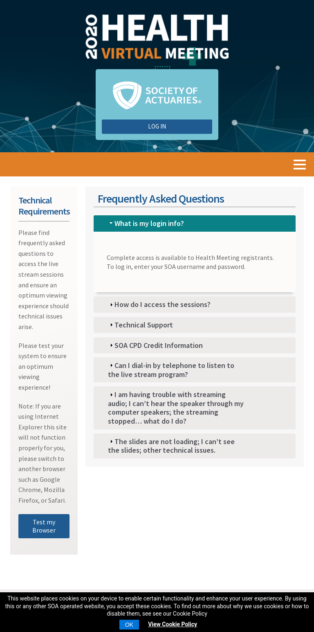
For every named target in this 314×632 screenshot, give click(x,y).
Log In (157, 126)
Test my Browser (44, 526)
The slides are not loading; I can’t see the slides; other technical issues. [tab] (171, 446)
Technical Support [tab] (140, 325)
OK (129, 624)
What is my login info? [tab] (146, 223)
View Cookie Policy (172, 624)
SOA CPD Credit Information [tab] (155, 345)
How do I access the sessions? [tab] (159, 304)
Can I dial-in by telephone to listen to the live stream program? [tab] (171, 370)
